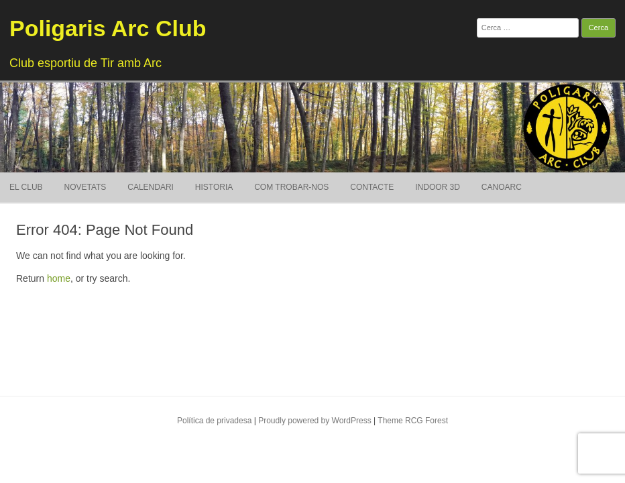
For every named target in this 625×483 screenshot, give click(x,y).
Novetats (85, 187)
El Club (26, 187)
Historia (214, 187)
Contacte (372, 187)
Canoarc (501, 187)
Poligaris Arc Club (107, 28)
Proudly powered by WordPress (315, 420)
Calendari (150, 187)
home (58, 278)
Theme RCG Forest (413, 420)
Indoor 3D (437, 187)
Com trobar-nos (291, 187)
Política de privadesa (214, 420)
